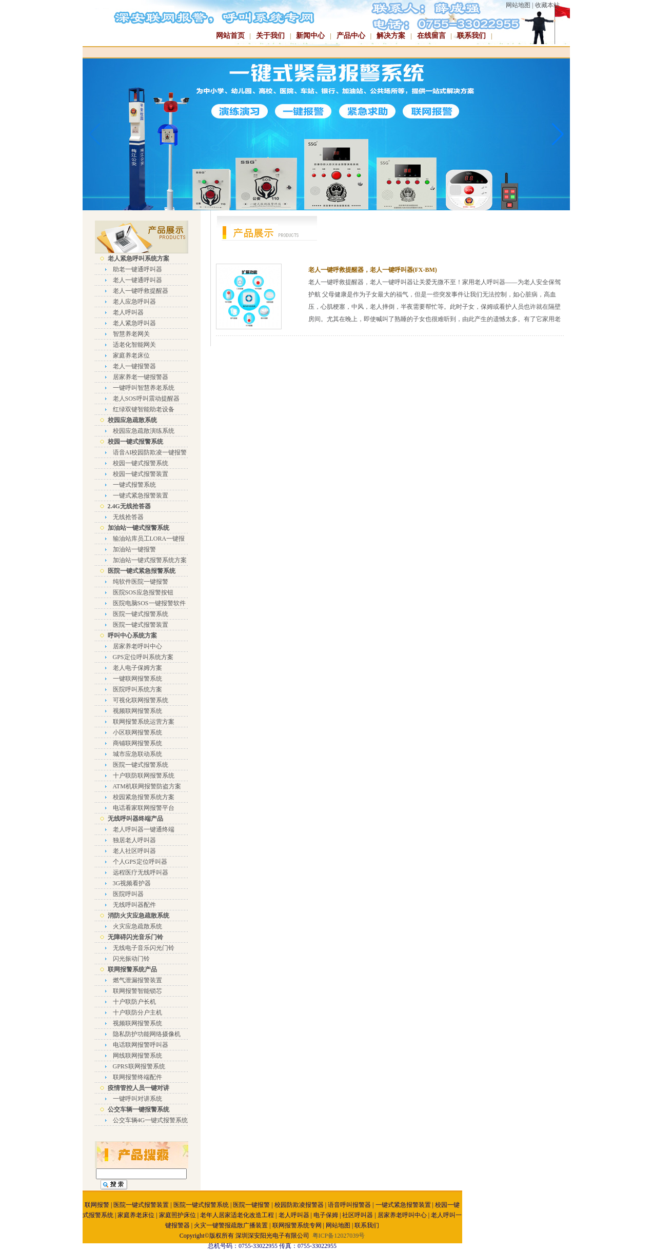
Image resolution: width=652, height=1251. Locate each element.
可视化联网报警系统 (140, 700)
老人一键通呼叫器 (137, 280)
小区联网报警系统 (137, 732)
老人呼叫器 (128, 312)
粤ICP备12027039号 (338, 1235)
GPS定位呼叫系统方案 (143, 657)
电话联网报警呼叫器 (140, 1044)
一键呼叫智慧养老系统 (143, 387)
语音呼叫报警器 (349, 1204)
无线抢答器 (128, 517)
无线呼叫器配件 (134, 904)
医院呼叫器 (128, 894)
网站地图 (518, 5)
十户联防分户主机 (137, 1012)
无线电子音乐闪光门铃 (143, 947)
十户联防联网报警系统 (143, 775)
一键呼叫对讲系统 (137, 1098)
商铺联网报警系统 (137, 743)
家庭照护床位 (177, 1215)
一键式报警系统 (134, 484)
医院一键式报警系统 (140, 614)
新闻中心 (310, 35)
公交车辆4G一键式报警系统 (150, 1120)
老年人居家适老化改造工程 (237, 1215)
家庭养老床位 (131, 355)
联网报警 (97, 1204)
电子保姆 (325, 1215)
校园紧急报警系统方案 (143, 797)
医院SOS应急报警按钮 (143, 592)
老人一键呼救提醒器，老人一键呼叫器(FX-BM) (372, 269)
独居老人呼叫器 (134, 840)
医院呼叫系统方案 (137, 689)
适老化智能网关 (134, 344)
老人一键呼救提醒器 (140, 290)
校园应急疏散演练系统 (143, 430)
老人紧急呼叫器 (134, 323)
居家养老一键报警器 (140, 377)
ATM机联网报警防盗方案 (147, 786)
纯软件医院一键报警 (140, 581)
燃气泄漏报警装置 (137, 980)
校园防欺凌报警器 (299, 1204)
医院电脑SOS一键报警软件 (149, 603)
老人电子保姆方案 (137, 667)
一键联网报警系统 (137, 678)
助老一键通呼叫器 (137, 269)
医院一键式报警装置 (140, 624)
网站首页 (230, 35)
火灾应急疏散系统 (137, 926)
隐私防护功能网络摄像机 (147, 1034)
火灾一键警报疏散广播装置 (231, 1225)
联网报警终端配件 (137, 1077)
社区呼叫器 (357, 1215)
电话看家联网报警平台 (143, 807)
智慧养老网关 (131, 333)
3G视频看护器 (132, 883)
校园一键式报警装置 (140, 474)
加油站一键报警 (134, 549)
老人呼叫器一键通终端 (143, 829)
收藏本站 (547, 5)
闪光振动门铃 (131, 958)
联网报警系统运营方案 (143, 721)
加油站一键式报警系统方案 (150, 560)
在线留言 (431, 35)
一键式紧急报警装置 (140, 495)
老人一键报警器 (134, 366)
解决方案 (391, 35)
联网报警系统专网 (297, 1225)
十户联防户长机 (134, 1001)
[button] (558, 134)
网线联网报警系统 (137, 1055)
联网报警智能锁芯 (137, 991)
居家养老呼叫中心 (137, 646)
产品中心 (351, 35)
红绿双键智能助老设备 (143, 409)
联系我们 (471, 35)
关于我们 (270, 35)
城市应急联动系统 (137, 754)
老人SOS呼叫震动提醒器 (146, 398)
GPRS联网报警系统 (139, 1066)
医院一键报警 (251, 1204)
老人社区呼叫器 (134, 851)
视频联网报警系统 (137, 710)
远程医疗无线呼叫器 (140, 872)
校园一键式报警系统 (140, 463)
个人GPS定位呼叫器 (140, 861)
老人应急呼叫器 (134, 301)
